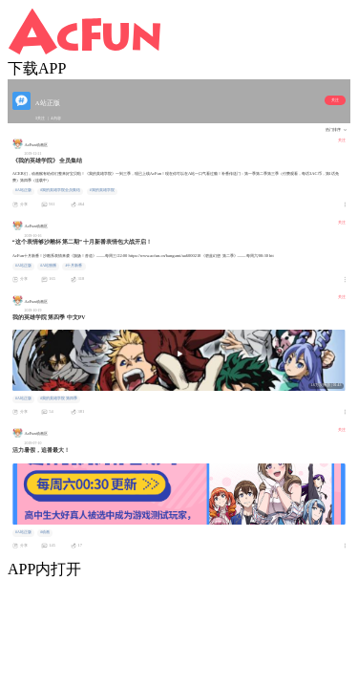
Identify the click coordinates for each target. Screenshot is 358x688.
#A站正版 (23, 190)
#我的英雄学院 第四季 (58, 398)
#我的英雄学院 (102, 190)
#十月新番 (73, 266)
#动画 (45, 532)
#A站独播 (48, 266)
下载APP (37, 68)
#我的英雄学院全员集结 (60, 190)
